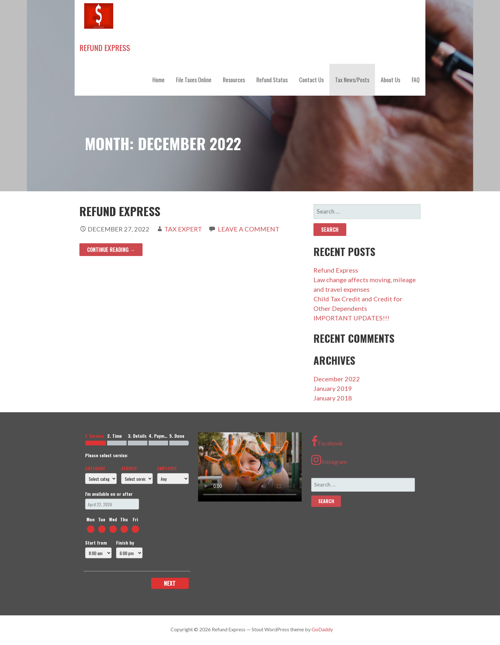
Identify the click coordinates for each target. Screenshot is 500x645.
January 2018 (332, 398)
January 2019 (332, 388)
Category (95, 468)
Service (129, 468)
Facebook (327, 441)
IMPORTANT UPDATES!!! (351, 318)
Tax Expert (183, 229)
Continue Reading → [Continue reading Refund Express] (111, 249)
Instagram (329, 459)
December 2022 (336, 379)
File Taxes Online (193, 80)
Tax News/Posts (352, 80)
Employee (167, 468)
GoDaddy (322, 629)
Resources (234, 80)
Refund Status (272, 80)
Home (158, 80)
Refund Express (104, 47)
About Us (390, 80)
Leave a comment (248, 229)
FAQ (416, 80)
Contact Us (311, 80)
